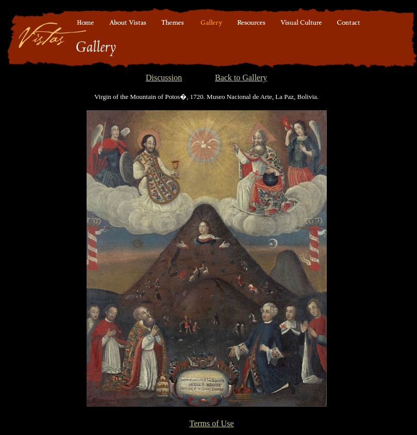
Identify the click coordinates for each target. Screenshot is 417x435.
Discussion (164, 77)
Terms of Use (212, 423)
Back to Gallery (241, 77)
